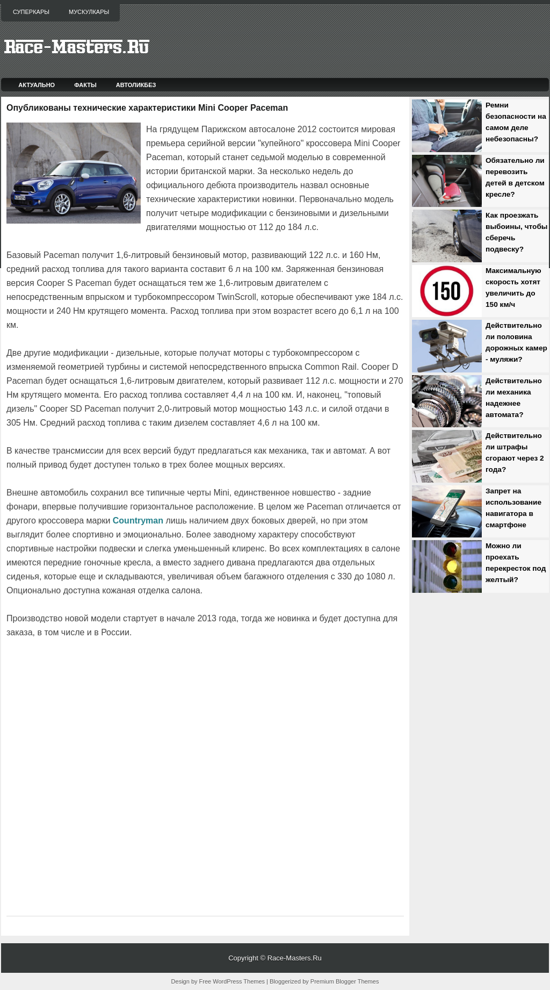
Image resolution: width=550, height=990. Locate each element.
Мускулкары (89, 12)
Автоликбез (136, 85)
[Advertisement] (132, 670)
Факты (85, 85)
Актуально (36, 85)
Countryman (138, 520)
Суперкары (31, 12)
